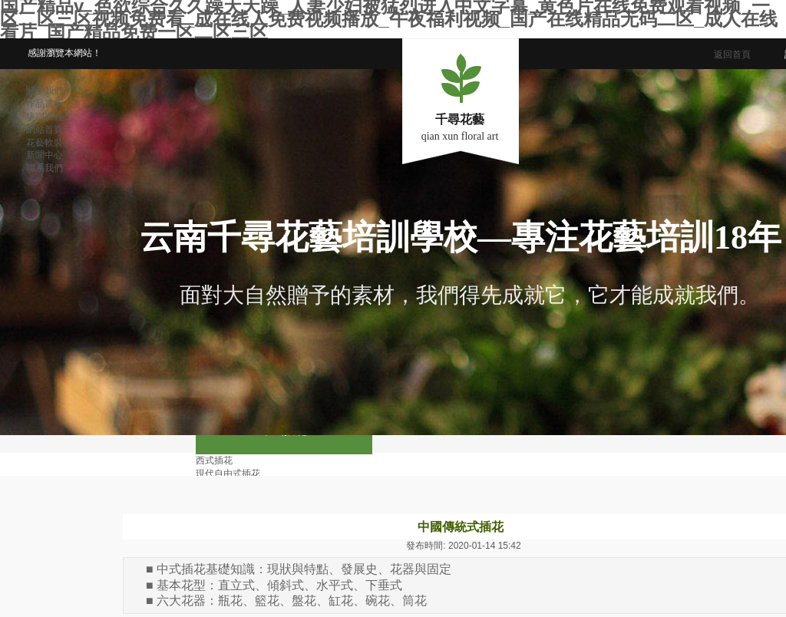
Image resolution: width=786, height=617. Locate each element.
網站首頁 (44, 129)
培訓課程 (44, 116)
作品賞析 (44, 103)
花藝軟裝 (44, 142)
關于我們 (44, 90)
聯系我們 (44, 168)
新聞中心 (44, 155)
